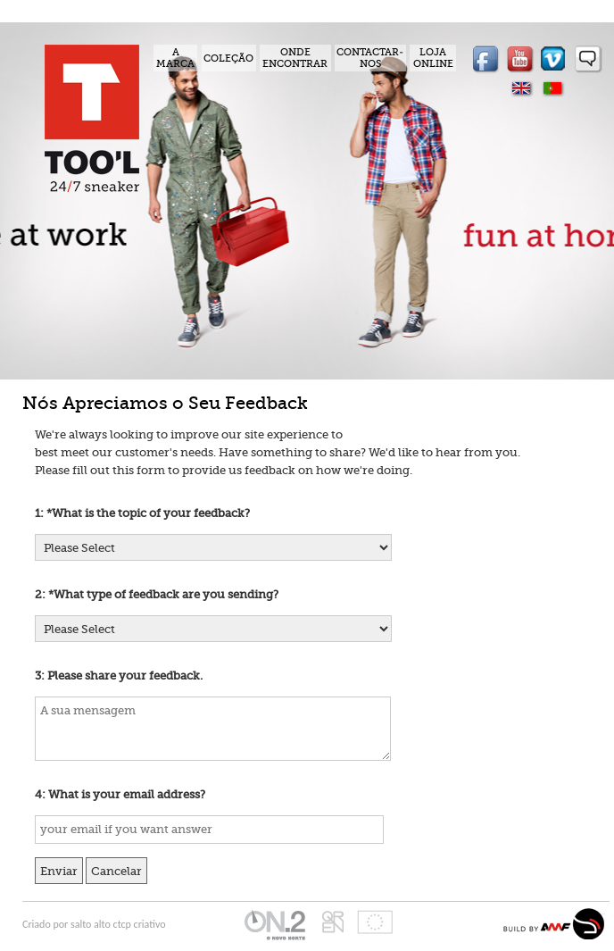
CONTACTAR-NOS (369, 58)
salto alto (92, 924)
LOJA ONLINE (433, 58)
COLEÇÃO (228, 58)
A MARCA (175, 58)
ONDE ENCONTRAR (295, 58)
